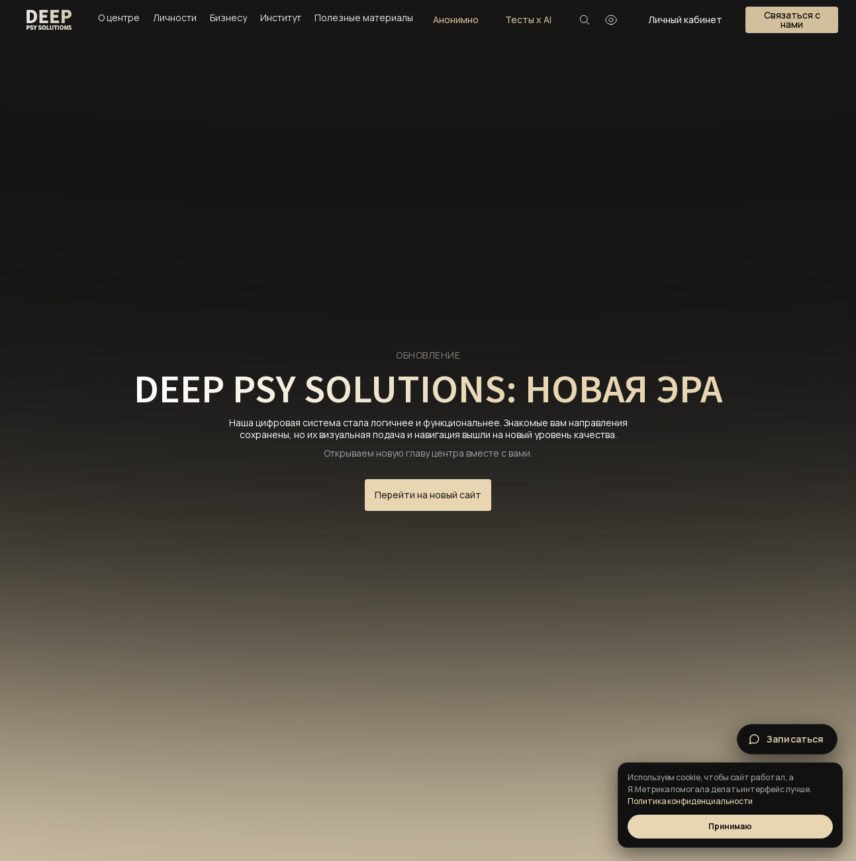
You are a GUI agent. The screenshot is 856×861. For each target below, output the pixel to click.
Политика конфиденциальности (690, 801)
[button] (791, 20)
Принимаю (729, 826)
